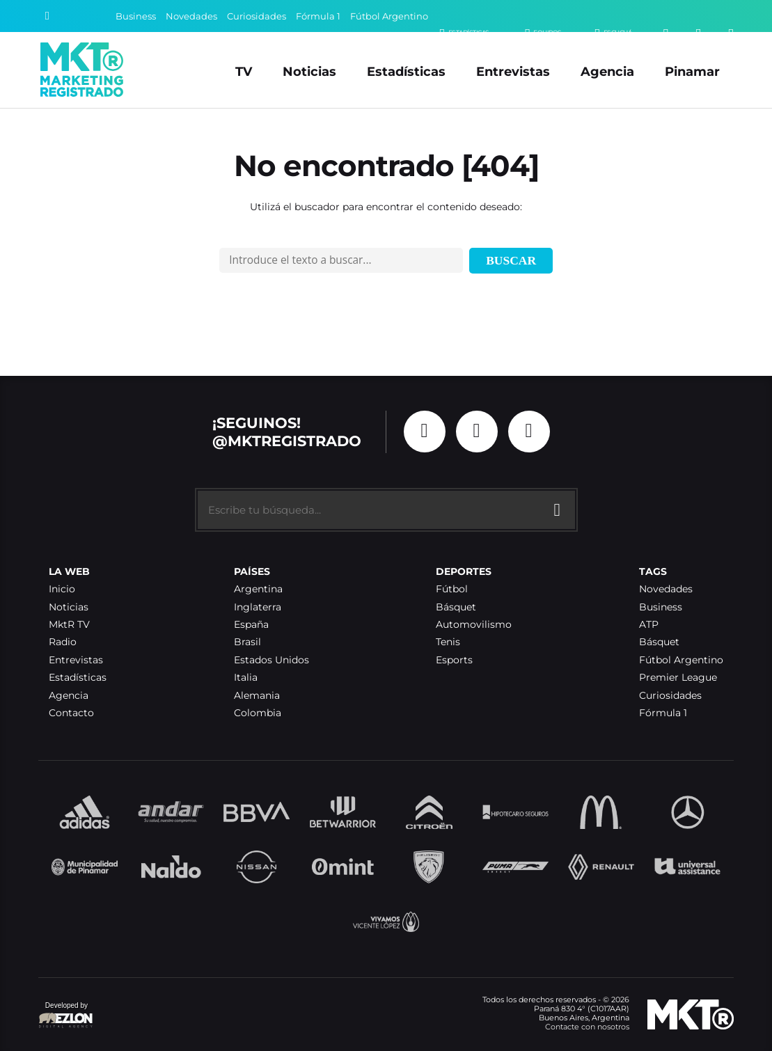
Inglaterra (257, 607)
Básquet (456, 607)
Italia (246, 677)
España (251, 624)
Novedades (191, 16)
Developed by (66, 1016)
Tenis (448, 642)
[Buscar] (47, 16)
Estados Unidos (271, 660)
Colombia (257, 713)
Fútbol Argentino (389, 16)
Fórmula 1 (318, 16)
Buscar (511, 260)
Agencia (607, 71)
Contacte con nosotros (587, 1027)
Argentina (258, 589)
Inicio (62, 589)
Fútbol (452, 589)
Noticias (309, 71)
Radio (63, 642)
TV (243, 71)
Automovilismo (474, 624)
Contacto (71, 713)
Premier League (678, 677)
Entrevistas (513, 71)
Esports (454, 660)
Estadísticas (406, 71)
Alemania (257, 695)
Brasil (247, 642)
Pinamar (692, 71)
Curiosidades (256, 16)
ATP (649, 624)
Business (136, 16)
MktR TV (69, 624)
